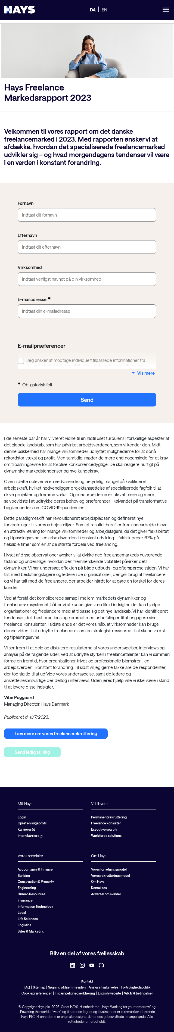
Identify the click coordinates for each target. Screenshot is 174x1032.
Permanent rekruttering (109, 817)
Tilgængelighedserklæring (75, 993)
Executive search (104, 829)
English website (109, 993)
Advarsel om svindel (106, 894)
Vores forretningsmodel (109, 869)
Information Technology (35, 906)
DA (93, 9)
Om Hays (97, 881)
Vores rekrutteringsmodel (110, 875)
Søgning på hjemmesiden (67, 987)
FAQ (27, 987)
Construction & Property (36, 881)
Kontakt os (99, 888)
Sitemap (39, 987)
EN (104, 9)
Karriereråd (26, 829)
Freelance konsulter (106, 823)
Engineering (27, 888)
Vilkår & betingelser (138, 993)
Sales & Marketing (31, 931)
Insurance (25, 900)
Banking (24, 875)
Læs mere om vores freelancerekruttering (56, 733)
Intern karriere (30, 835)
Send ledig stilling (32, 752)
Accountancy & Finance (35, 869)
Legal (22, 912)
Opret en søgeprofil (32, 823)
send (87, 399)
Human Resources (31, 894)
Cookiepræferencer (36, 993)
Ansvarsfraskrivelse (103, 987)
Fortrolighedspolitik (136, 987)
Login (22, 817)
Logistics (24, 925)
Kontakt (87, 981)
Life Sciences (28, 919)
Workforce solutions (106, 835)
